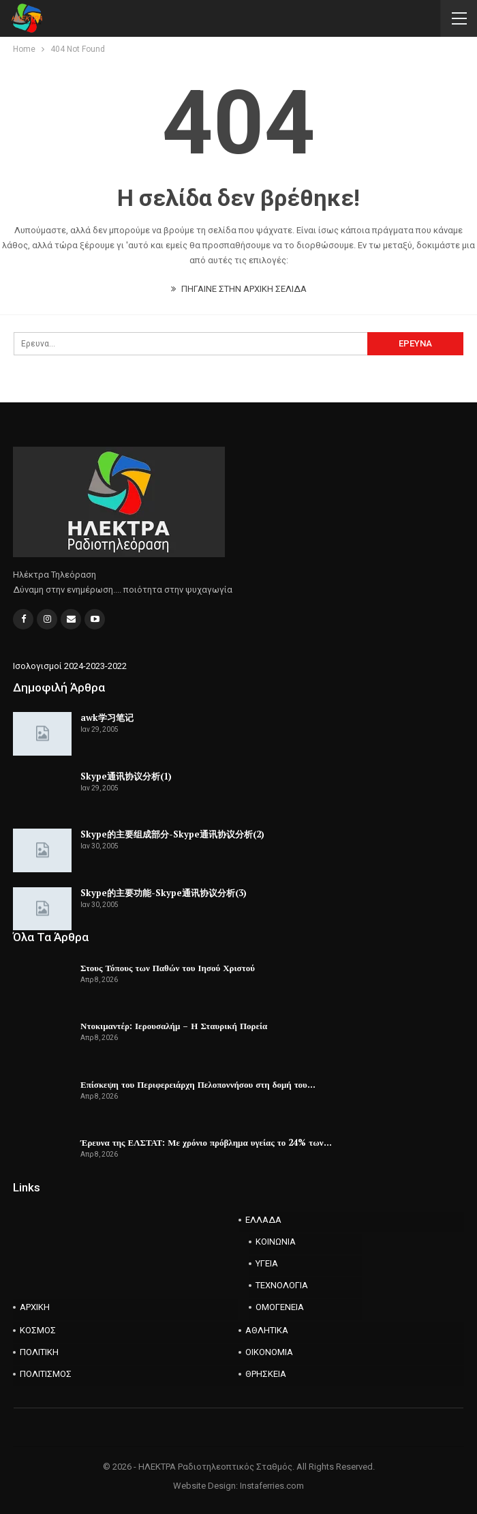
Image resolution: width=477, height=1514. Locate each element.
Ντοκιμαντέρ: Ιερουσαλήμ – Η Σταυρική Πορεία (173, 1026)
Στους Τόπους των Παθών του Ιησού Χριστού (167, 968)
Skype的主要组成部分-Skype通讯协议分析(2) (172, 834)
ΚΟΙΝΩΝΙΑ (276, 1241)
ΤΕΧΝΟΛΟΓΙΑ (282, 1285)
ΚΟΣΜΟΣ (38, 1330)
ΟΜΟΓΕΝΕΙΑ (280, 1307)
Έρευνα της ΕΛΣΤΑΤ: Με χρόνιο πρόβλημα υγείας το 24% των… (206, 1142)
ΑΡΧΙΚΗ (35, 1307)
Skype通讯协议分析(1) (126, 776)
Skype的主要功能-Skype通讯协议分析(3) (163, 893)
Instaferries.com (272, 1486)
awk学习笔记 (107, 717)
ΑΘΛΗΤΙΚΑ (266, 1330)
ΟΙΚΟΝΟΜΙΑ (269, 1352)
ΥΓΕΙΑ (267, 1263)
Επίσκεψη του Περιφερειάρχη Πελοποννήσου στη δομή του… (198, 1084)
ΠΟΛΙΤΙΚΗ (39, 1352)
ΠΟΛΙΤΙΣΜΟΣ (46, 1374)
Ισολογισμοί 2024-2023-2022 (70, 666)
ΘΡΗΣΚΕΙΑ (265, 1374)
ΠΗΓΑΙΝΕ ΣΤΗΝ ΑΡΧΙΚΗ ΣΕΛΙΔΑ (239, 289)
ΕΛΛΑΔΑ (263, 1220)
